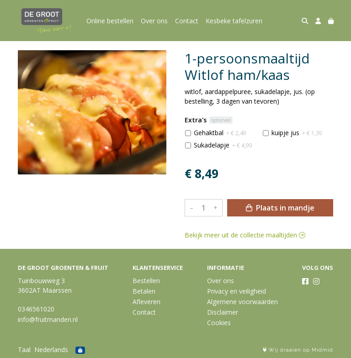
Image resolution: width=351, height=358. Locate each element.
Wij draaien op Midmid (298, 350)
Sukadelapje (223, 145)
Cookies (219, 322)
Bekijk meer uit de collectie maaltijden (245, 235)
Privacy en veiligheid (236, 291)
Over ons (154, 20)
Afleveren (146, 301)
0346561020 (36, 309)
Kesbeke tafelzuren (234, 20)
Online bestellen (109, 20)
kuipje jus (296, 132)
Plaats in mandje (280, 208)
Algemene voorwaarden (242, 301)
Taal (24, 349)
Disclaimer (222, 312)
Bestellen (146, 280)
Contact (186, 20)
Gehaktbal (220, 132)
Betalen (144, 291)
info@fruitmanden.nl (48, 319)
